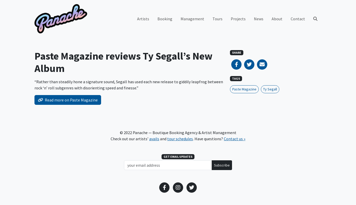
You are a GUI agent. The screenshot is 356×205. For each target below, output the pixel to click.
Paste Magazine (244, 89)
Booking (164, 18)
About (277, 18)
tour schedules (180, 138)
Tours (217, 18)
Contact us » (234, 138)
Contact (298, 18)
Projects (238, 18)
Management (192, 18)
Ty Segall (270, 89)
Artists (143, 18)
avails (154, 138)
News (258, 18)
